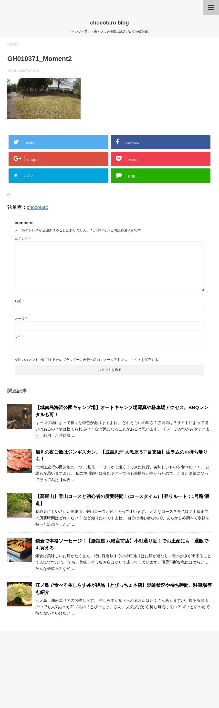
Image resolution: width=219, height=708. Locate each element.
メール (21, 318)
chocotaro (37, 207)
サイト (20, 336)
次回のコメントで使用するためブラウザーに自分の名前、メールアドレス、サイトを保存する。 (88, 360)
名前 (19, 301)
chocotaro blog (109, 23)
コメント (23, 238)
